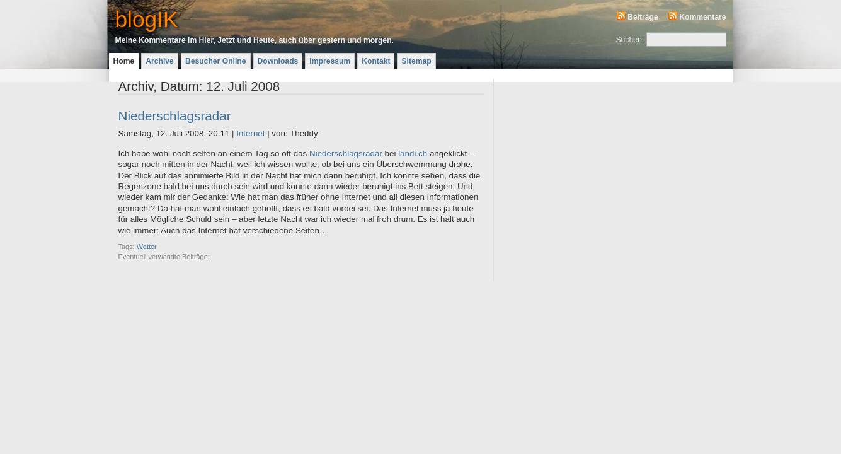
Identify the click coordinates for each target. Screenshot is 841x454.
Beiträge (642, 17)
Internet (250, 133)
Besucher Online (215, 61)
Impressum (329, 61)
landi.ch (412, 153)
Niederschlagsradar (174, 115)
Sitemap (416, 61)
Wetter (147, 246)
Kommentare (702, 17)
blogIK (146, 19)
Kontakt (376, 61)
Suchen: (630, 39)
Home (124, 61)
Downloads (278, 61)
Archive (160, 61)
